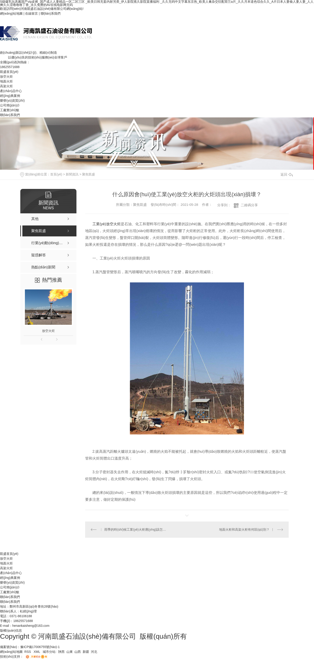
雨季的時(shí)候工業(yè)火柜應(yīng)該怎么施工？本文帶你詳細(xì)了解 (135, 529)
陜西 (61, 652)
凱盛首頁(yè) (9, 72)
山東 (69, 652)
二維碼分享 (249, 205)
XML (37, 652)
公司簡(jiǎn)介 (10, 105)
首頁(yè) (56, 174)
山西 (77, 652)
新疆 (86, 652)
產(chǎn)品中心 (11, 91)
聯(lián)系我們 (50, 13)
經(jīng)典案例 (10, 96)
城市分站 (49, 652)
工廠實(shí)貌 (9, 110)
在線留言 (31, 13)
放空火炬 (6, 76)
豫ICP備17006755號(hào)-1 (40, 647)
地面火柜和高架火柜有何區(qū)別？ (244, 529)
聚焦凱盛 (88, 174)
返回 (286, 174)
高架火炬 (6, 86)
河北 (94, 652)
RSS (28, 652)
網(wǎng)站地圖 (11, 13)
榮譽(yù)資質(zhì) (12, 100)
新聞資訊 (72, 174)
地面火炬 (6, 81)
